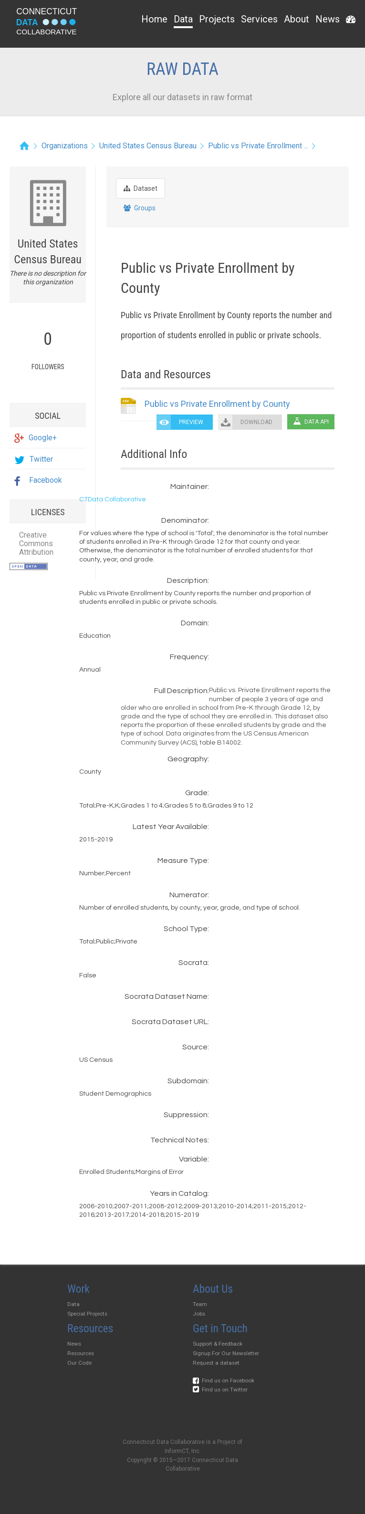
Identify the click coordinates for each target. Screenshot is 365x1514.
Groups (140, 208)
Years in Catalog (179, 1193)
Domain (194, 623)
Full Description (181, 691)
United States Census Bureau (148, 145)
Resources (80, 1353)
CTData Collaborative (112, 499)
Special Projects (87, 1313)
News (327, 19)
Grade (196, 793)
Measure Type (182, 860)
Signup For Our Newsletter (226, 1353)
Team (200, 1304)
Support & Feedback (217, 1343)
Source (195, 1047)
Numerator (188, 895)
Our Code (79, 1362)
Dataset (140, 188)
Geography (187, 759)
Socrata (193, 962)
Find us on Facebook (223, 1380)
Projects (217, 19)
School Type (186, 929)
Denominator (184, 520)
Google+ (35, 437)
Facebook (38, 480)
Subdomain (187, 1081)
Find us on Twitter (220, 1389)
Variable (193, 1159)
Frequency (189, 657)
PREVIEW (191, 422)
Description (187, 580)
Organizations (65, 145)
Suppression (186, 1115)
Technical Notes (179, 1140)
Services (259, 19)
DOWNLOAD (256, 422)
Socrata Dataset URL (170, 1022)
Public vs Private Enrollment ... (258, 145)
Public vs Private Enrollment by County (217, 404)
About (296, 19)
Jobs (199, 1313)
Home (154, 19)
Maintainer (189, 486)
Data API (311, 421)
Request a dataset (216, 1362)
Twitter (33, 459)
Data (183, 19)
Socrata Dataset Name (166, 996)
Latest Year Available (170, 826)
